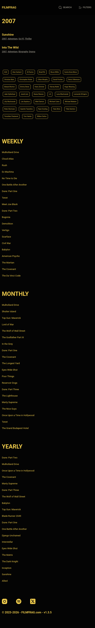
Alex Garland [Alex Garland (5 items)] (17, 72)
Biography (23, 51)
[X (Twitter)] (32, 601)
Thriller (28, 39)
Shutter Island (9, 311)
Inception (6, 568)
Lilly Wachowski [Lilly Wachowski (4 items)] (10, 101)
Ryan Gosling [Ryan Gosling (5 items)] (42, 109)
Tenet (5, 197)
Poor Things (8, 376)
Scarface (6, 236)
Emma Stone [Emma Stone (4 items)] (24, 87)
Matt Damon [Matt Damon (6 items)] (39, 101)
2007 (4, 39)
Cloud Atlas (8, 158)
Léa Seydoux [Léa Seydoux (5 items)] (25, 101)
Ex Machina (8, 171)
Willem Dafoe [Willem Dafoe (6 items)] (41, 116)
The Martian (8, 262)
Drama (32, 51)
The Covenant (9, 269)
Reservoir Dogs (9, 383)
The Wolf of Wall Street (13, 331)
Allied (5, 581)
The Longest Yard (11, 363)
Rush (4, 165)
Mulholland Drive (10, 152)
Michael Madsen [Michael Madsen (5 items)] (70, 101)
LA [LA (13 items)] (50, 94)
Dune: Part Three (10, 389)
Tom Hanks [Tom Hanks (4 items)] (28, 116)
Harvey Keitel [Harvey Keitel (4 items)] (54, 87)
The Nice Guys (9, 408)
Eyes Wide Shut (10, 369)
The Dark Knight (10, 561)
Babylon (6, 249)
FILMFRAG (9, 7)
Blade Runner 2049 (11, 516)
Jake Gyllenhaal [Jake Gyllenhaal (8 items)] (9, 94)
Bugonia (6, 217)
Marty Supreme (9, 402)
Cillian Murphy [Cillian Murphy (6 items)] (43, 79)
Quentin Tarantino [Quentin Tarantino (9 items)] (26, 109)
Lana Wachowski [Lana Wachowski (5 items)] (62, 94)
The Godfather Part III (13, 337)
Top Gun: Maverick (11, 318)
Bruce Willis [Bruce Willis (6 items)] (55, 72)
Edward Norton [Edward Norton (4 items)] (9, 87)
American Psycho (11, 256)
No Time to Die (9, 178)
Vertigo (5, 230)
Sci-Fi (21, 39)
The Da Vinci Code (11, 275)
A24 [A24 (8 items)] (5, 72)
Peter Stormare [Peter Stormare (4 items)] (9, 109)
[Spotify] (18, 601)
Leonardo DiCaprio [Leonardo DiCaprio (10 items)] (80, 94)
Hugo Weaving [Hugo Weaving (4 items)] (70, 87)
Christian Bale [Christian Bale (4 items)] (9, 79)
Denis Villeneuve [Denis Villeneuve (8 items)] (74, 79)
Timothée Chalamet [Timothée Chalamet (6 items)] (11, 116)
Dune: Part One (9, 191)
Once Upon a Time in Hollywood (18, 415)
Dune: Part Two (9, 210)
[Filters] (85, 7)
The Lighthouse (10, 395)
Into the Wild (10, 47)
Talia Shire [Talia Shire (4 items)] (56, 109)
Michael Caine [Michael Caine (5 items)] (55, 101)
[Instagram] (4, 601)
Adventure (12, 39)
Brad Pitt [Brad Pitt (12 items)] (42, 72)
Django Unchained (11, 535)
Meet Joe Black (10, 204)
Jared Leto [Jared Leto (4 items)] (24, 94)
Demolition (7, 223)
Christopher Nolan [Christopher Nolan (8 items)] (25, 79)
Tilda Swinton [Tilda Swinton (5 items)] (70, 109)
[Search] (65, 7)
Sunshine (8, 34)
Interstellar (7, 542)
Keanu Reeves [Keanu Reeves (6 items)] (39, 94)
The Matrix (7, 555)
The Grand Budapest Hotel (15, 428)
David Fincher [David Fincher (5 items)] (58, 79)
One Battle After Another (14, 184)
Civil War (6, 243)
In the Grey (7, 344)
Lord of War (8, 324)
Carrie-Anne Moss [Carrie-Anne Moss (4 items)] (70, 72)
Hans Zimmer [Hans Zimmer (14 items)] (39, 87)
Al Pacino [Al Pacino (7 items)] (30, 72)
